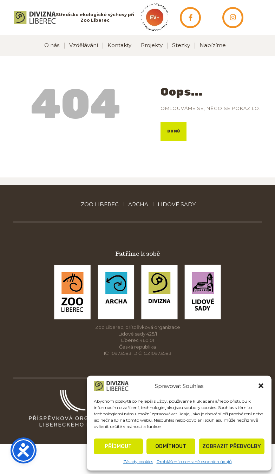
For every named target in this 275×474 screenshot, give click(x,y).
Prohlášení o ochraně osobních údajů (194, 461)
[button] (260, 385)
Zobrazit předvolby (231, 446)
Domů (173, 131)
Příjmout (118, 446)
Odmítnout (170, 446)
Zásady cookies (138, 461)
